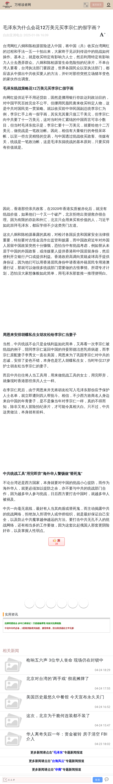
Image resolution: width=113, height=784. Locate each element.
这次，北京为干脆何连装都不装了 (58, 715)
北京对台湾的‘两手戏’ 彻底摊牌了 (57, 678)
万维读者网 (23, 5)
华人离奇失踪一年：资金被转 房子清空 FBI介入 (66, 736)
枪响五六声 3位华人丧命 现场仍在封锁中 (65, 660)
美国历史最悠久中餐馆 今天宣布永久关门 (65, 697)
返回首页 (97, 4)
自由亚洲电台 (13, 35)
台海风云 (58, 761)
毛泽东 (58, 752)
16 (56, 543)
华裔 (58, 769)
